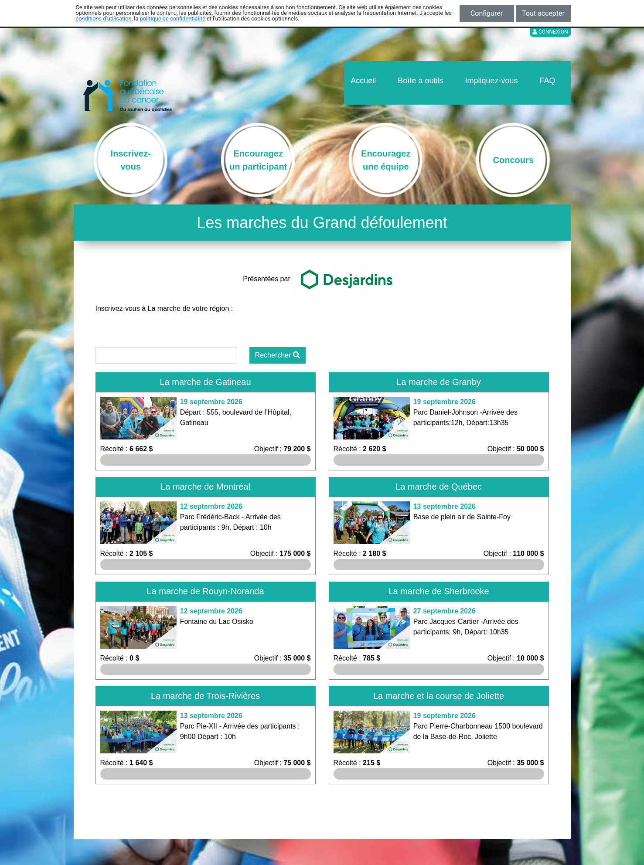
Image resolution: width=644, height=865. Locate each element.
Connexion (550, 32)
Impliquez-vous (491, 80)
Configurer (486, 13)
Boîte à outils (420, 80)
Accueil (363, 80)
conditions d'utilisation (104, 18)
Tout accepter (543, 13)
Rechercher (277, 355)
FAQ (547, 80)
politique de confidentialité (172, 18)
